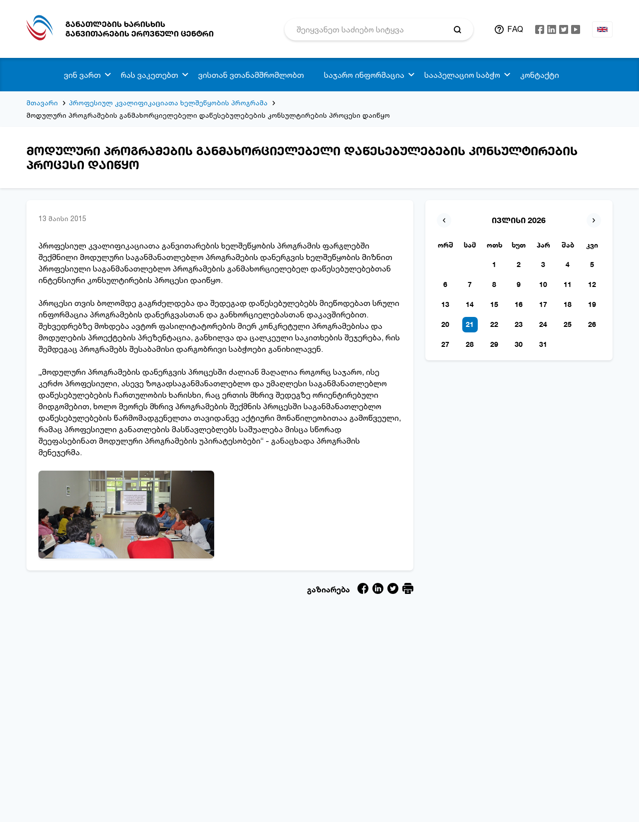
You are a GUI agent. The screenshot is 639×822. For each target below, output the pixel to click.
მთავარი (42, 102)
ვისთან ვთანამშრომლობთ (251, 75)
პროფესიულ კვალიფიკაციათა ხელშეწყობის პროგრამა (168, 102)
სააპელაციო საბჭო (462, 75)
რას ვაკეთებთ (149, 75)
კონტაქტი (539, 75)
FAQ (515, 29)
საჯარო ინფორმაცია (364, 75)
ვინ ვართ (82, 75)
